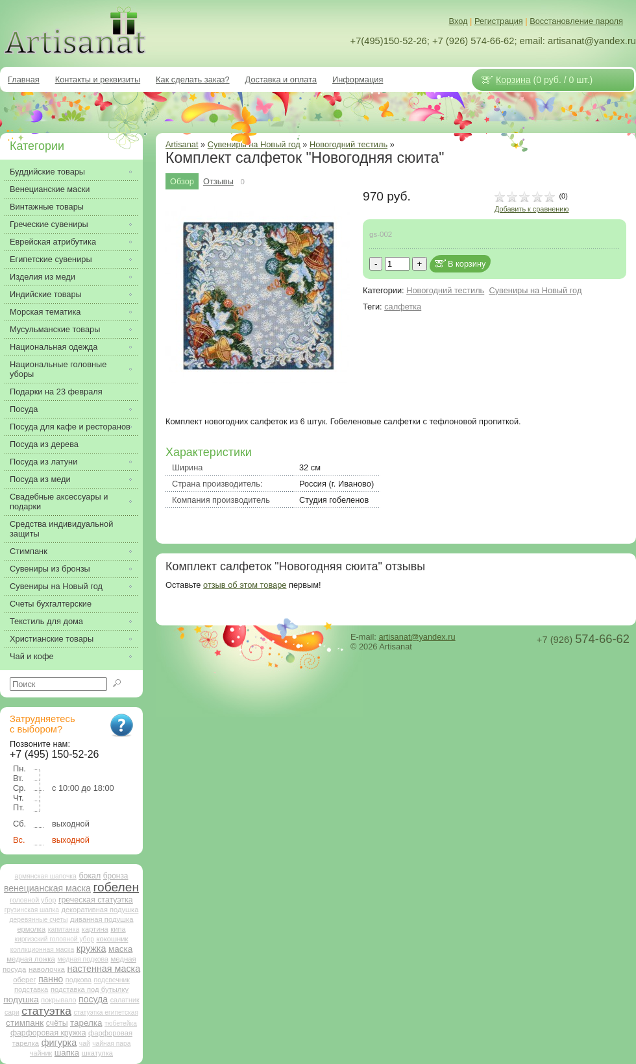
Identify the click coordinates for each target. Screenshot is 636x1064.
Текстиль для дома (46, 621)
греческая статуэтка (95, 899)
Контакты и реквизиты (97, 79)
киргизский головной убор (54, 939)
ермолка (31, 929)
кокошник (112, 939)
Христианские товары (51, 639)
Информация (357, 79)
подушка (20, 999)
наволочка (47, 969)
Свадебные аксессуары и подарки (59, 501)
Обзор (182, 181)
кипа (117, 929)
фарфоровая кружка (48, 1032)
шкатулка (97, 1053)
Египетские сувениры (51, 259)
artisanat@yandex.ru (416, 637)
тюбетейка (120, 1023)
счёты (57, 1023)
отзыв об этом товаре (244, 585)
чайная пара (111, 1043)
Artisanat (182, 144)
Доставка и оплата (281, 79)
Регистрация (498, 21)
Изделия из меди (42, 277)
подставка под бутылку (89, 989)
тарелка (86, 1023)
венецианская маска (47, 888)
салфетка (402, 306)
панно (50, 979)
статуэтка (46, 1010)
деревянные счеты (38, 919)
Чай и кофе (32, 656)
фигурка (59, 1042)
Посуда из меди (40, 479)
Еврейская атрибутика (53, 242)
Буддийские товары (47, 171)
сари (12, 1012)
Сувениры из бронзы (50, 569)
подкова (79, 980)
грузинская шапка (32, 909)
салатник (125, 1000)
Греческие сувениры (49, 224)
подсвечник (112, 980)
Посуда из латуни (43, 461)
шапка (67, 1053)
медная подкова (82, 959)
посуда (93, 999)
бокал (90, 875)
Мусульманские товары (55, 329)
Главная (24, 79)
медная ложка (30, 959)
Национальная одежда (53, 347)
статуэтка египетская (105, 1012)
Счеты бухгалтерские (51, 604)
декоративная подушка (99, 909)
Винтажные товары (47, 207)
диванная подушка (102, 919)
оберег (24, 980)
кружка (91, 948)
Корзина (513, 80)
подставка (31, 989)
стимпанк (24, 1023)
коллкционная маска (42, 949)
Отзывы (218, 181)
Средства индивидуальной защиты (61, 528)
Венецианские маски (50, 189)
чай (84, 1043)
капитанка (64, 929)
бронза (115, 875)
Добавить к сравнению (532, 209)
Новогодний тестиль (348, 144)
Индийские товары (46, 294)
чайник (41, 1053)
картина (95, 929)
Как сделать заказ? (193, 79)
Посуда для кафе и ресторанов (70, 426)
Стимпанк (28, 551)
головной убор (33, 900)
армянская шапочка (46, 876)
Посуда (24, 409)
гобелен (116, 887)
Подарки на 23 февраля (56, 391)
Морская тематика (45, 312)
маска (120, 949)
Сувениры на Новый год (535, 290)
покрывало (58, 1000)
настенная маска (103, 968)
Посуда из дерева (44, 444)
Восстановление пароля (576, 21)
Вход (458, 21)
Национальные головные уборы (58, 369)
